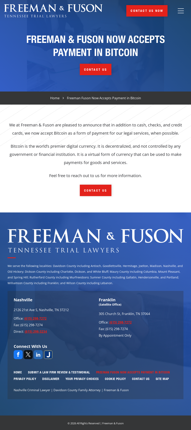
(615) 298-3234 (36, 331)
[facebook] (18, 355)
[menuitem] (18, 372)
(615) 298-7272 (35, 318)
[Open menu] (181, 11)
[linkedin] (38, 355)
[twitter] (28, 355)
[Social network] (48, 355)
